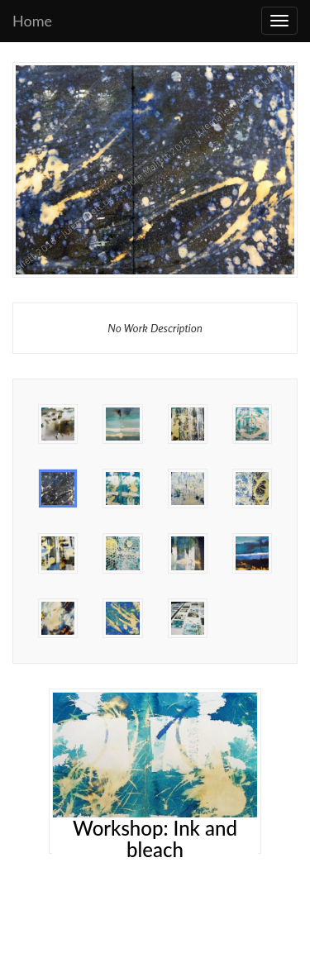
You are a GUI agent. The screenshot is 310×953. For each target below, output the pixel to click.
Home (32, 21)
